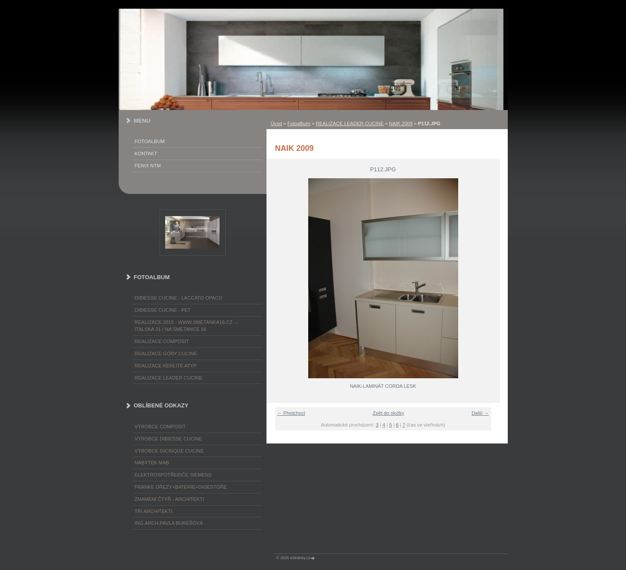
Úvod (276, 123)
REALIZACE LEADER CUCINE (349, 123)
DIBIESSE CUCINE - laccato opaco (179, 297)
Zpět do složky (388, 413)
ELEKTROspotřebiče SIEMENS (173, 474)
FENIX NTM (148, 165)
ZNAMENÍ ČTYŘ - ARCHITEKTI (169, 499)
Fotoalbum (298, 123)
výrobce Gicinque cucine (169, 450)
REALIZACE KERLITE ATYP (166, 365)
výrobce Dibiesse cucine (168, 438)
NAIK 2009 (401, 123)
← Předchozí (291, 413)
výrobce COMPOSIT (160, 426)
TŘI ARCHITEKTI (154, 511)
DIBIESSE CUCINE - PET (163, 310)
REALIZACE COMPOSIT (162, 341)
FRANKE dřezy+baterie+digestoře (181, 487)
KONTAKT (146, 153)
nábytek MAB (152, 462)
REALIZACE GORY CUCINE (166, 353)
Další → (480, 413)
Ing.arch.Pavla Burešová (169, 523)
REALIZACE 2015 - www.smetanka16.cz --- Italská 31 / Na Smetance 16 (187, 326)
